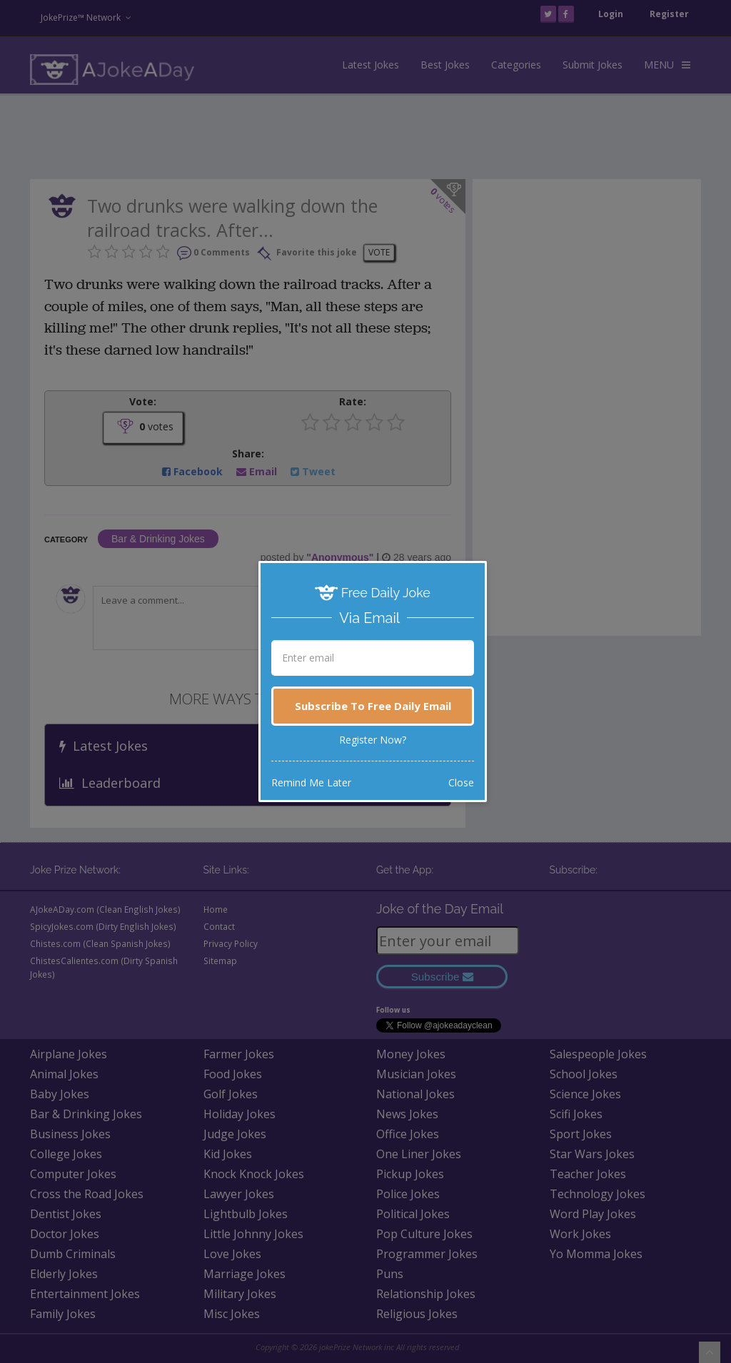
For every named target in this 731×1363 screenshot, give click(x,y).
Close (461, 782)
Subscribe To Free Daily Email (373, 706)
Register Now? (372, 739)
